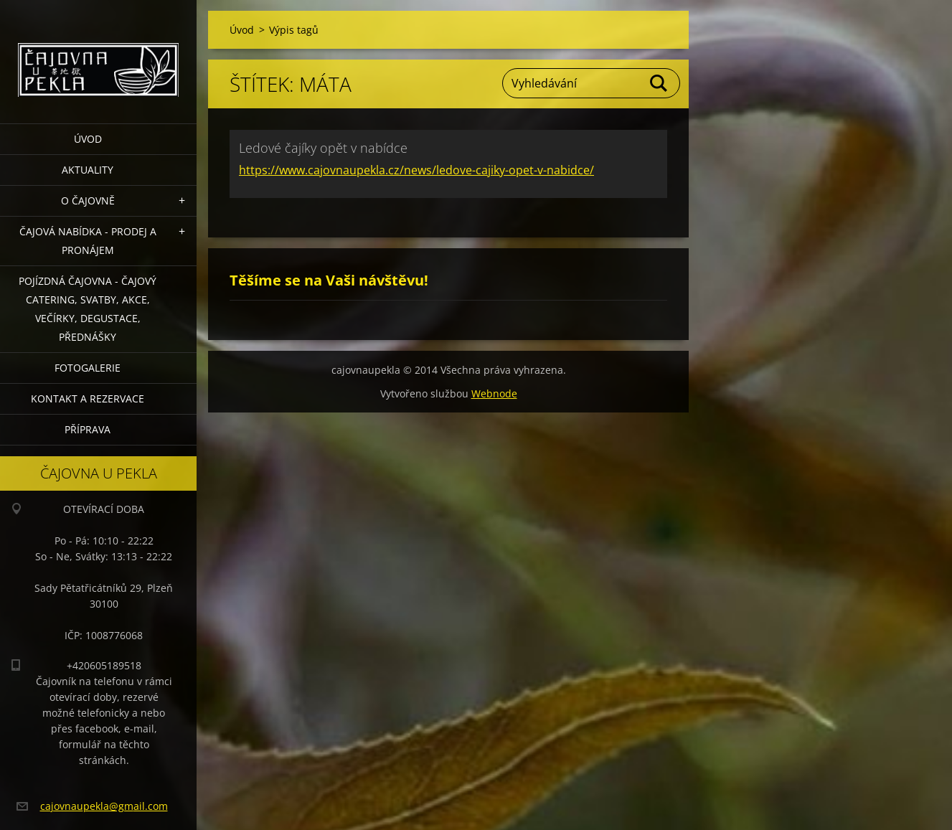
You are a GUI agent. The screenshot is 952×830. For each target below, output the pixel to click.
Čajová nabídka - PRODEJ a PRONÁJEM (87, 241)
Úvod (88, 139)
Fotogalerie (88, 367)
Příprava (87, 429)
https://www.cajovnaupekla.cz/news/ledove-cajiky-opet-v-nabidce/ (416, 170)
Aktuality (87, 169)
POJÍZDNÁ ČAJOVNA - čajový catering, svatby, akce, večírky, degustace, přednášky (87, 309)
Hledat (659, 83)
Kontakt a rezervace (87, 398)
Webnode (494, 393)
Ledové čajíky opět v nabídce (323, 147)
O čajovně (88, 200)
